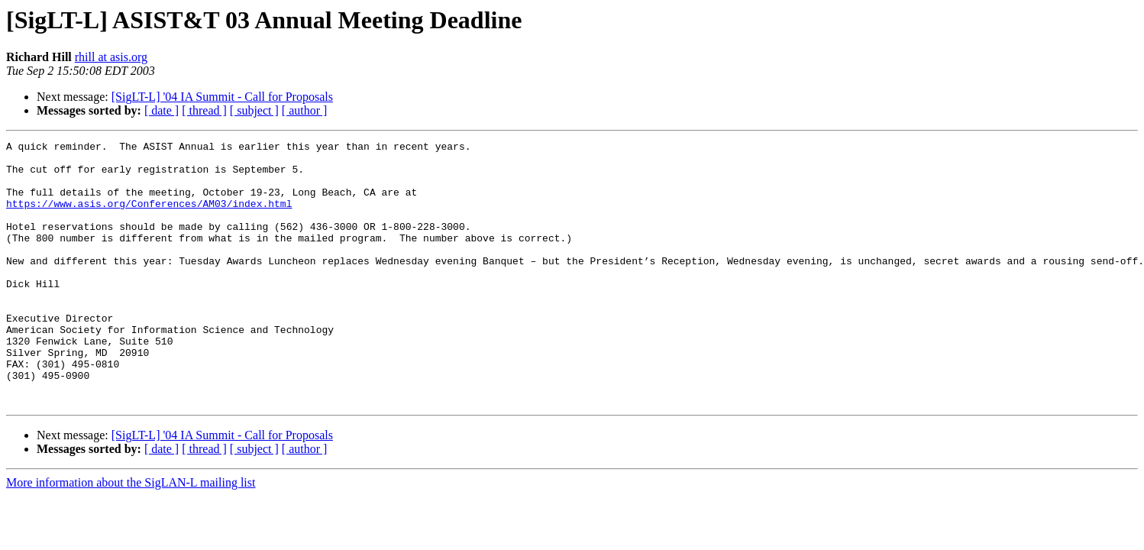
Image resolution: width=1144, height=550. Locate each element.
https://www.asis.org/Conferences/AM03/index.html (149, 217)
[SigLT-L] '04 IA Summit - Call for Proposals (222, 96)
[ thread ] (204, 110)
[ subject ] (254, 110)
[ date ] (161, 110)
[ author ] (305, 110)
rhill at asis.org (111, 56)
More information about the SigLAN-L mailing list (130, 535)
